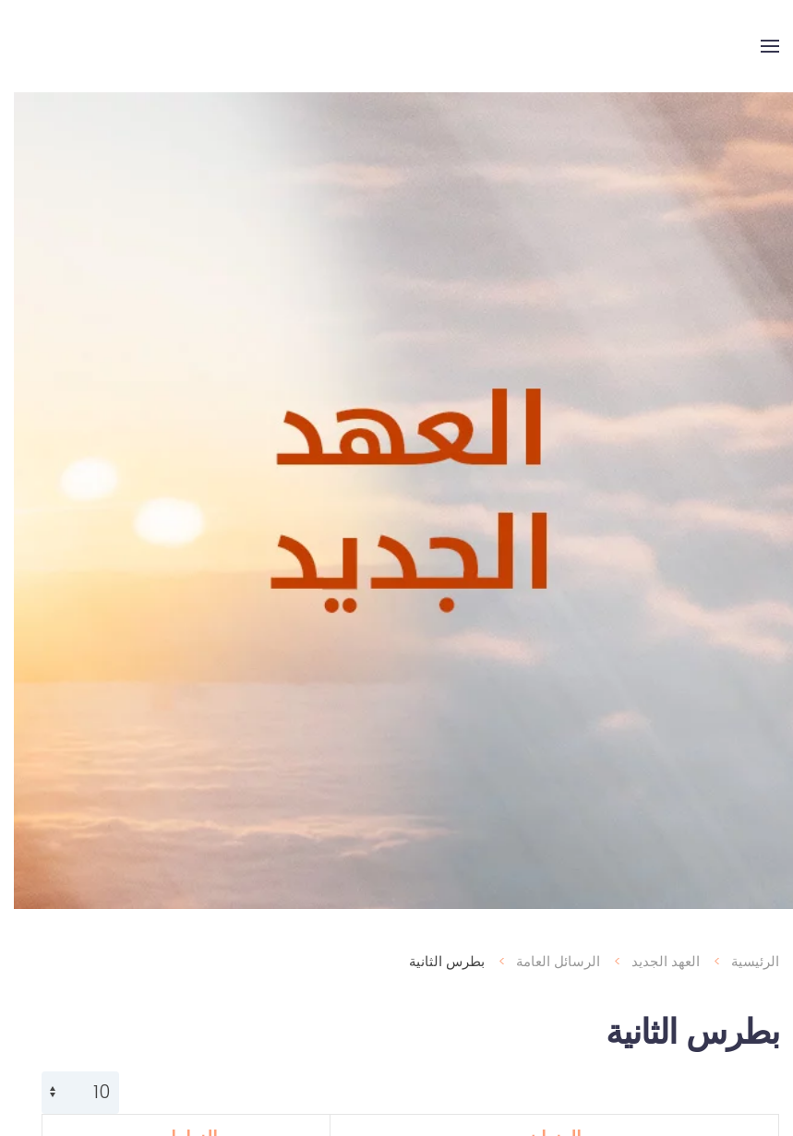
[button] (756, 46)
